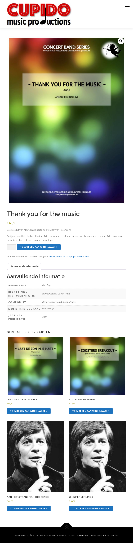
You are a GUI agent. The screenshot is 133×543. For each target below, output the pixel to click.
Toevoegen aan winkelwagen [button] (28, 410)
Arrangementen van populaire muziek (69, 256)
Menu (127, 6)
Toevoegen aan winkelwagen (38, 246)
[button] (121, 40)
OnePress (82, 535)
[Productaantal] (11, 247)
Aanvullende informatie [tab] (24, 265)
